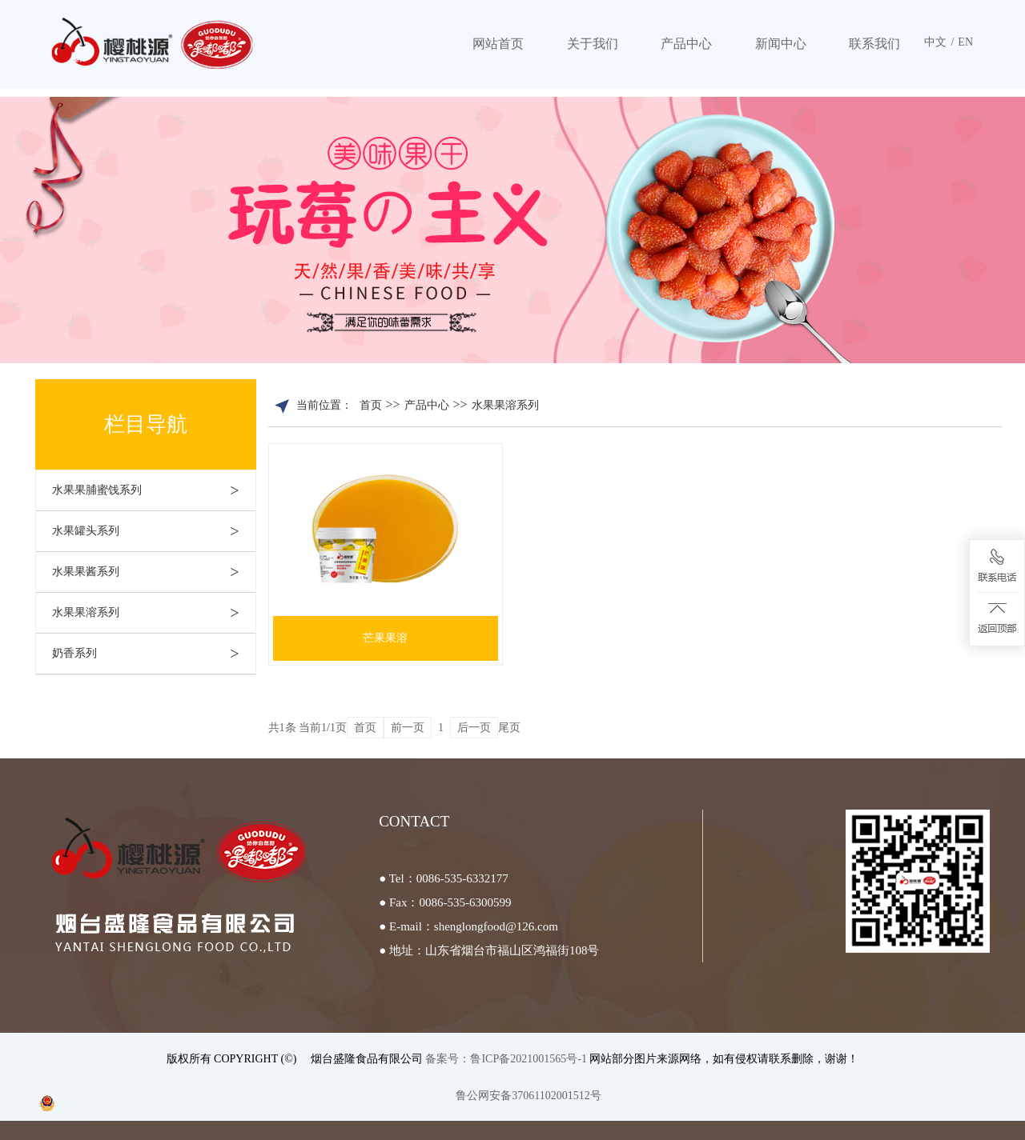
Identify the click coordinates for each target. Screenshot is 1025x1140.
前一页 (407, 728)
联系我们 (874, 43)
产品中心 (686, 43)
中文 (935, 42)
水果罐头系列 (153, 531)
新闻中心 (780, 43)
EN (965, 42)
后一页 (474, 728)
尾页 (509, 728)
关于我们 (592, 43)
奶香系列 (153, 654)
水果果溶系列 (153, 613)
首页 (371, 405)
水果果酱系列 (153, 572)
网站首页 (498, 43)
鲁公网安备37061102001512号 (528, 1096)
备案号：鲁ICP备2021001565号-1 (507, 1059)
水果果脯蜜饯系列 (153, 490)
